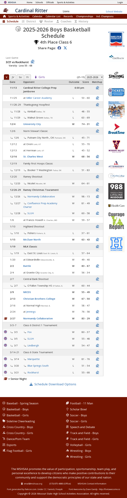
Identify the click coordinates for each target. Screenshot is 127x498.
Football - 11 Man (81, 403)
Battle (27, 265)
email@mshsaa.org (33, 483)
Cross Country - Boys (20, 427)
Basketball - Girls (18, 415)
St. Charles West (33, 156)
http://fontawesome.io (109, 489)
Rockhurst (33, 372)
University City (32, 124)
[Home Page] (29, 2)
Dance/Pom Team (18, 439)
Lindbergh (33, 345)
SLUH (30, 213)
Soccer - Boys (78, 415)
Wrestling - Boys (80, 451)
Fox (29, 332)
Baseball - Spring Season (22, 403)
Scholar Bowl (78, 409)
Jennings (31, 311)
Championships (84, 16)
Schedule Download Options (55, 384)
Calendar (37, 16)
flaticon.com (30, 489)
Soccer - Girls (78, 421)
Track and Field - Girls (84, 439)
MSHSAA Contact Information (92, 483)
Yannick (51, 489)
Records (68, 16)
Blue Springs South (38, 365)
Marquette (33, 359)
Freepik (59, 489)
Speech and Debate (82, 427)
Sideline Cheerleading (21, 421)
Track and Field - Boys (84, 433)
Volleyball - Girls (80, 445)
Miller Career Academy (39, 97)
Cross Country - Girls (20, 433)
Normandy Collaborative (41, 196)
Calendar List (53, 16)
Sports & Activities (18, 16)
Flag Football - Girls (19, 451)
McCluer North (32, 239)
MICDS (27, 292)
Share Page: (47, 48)
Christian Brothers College (39, 298)
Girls (42, 77)
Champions (104, 16)
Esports (11, 445)
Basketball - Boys (18, 409)
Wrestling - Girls (80, 457)
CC (45, 489)
